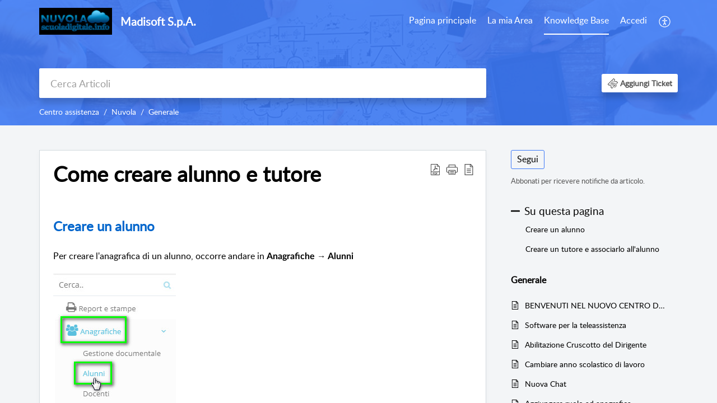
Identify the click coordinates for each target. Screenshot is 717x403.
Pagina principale (442, 20)
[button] (665, 21)
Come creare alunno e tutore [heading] (187, 174)
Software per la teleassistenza (575, 325)
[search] (262, 83)
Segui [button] (527, 159)
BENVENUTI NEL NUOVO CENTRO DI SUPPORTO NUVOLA (596, 305)
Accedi (633, 20)
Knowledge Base (576, 20)
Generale (163, 111)
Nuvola (123, 111)
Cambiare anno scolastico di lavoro (585, 364)
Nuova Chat (545, 383)
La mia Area (510, 20)
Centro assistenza (69, 111)
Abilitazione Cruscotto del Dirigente (585, 344)
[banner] (358, 62)
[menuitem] (442, 21)
